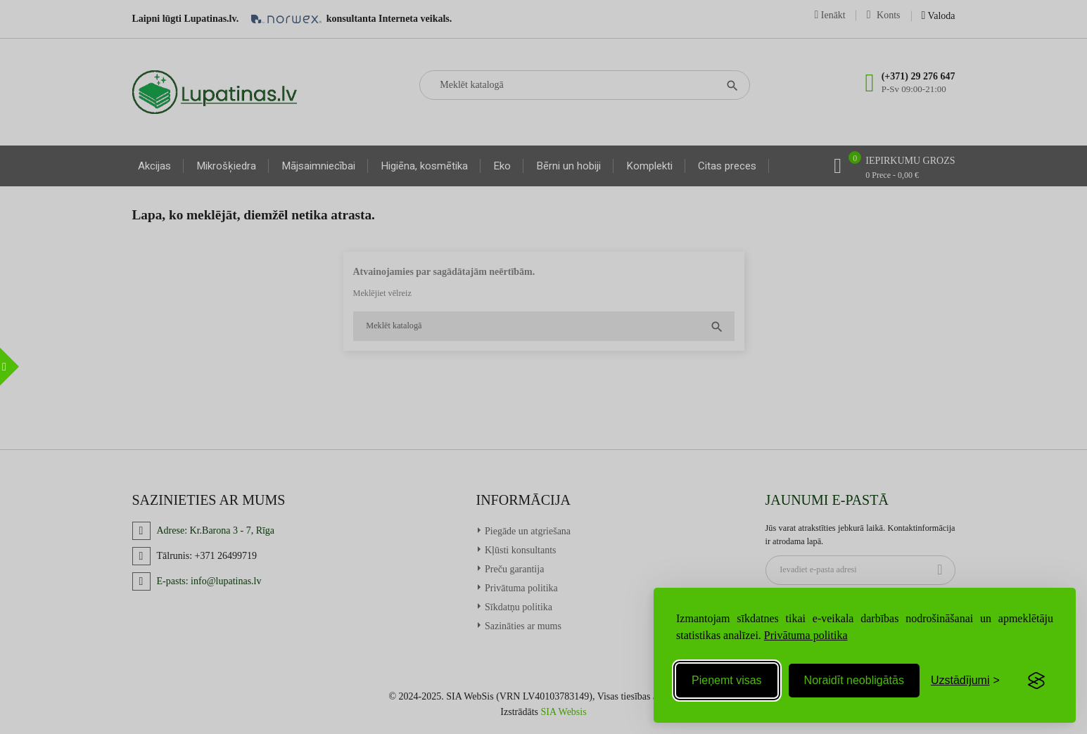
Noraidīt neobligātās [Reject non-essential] (854, 680)
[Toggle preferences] (965, 680)
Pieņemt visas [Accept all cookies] (727, 680)
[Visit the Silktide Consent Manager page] (1036, 680)
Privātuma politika (806, 635)
